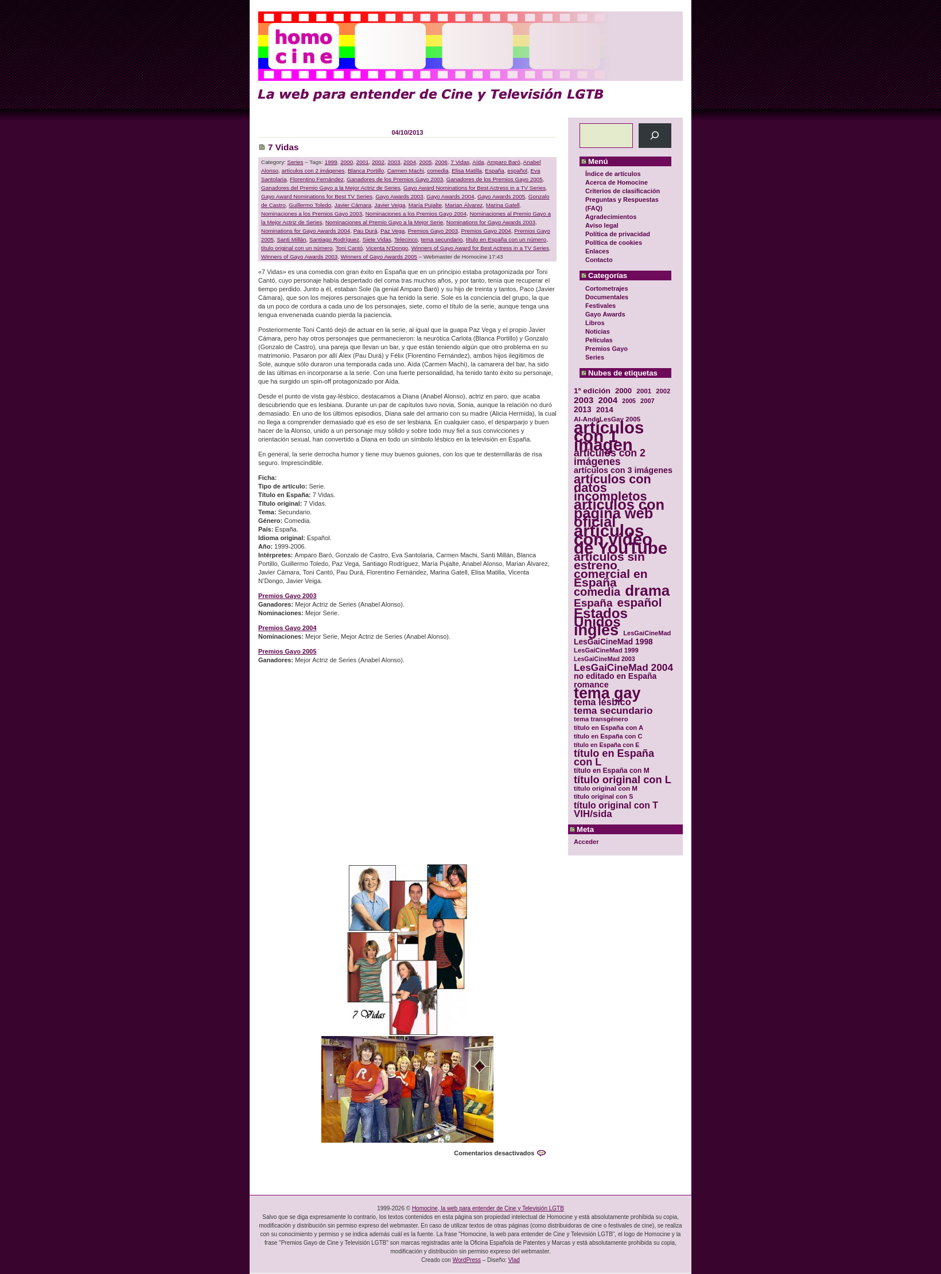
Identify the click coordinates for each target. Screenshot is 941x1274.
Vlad (514, 1260)
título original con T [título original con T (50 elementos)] (616, 805)
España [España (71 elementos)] (593, 603)
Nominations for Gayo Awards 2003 (490, 222)
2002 (378, 162)
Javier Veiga (389, 205)
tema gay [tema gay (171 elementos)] (607, 693)
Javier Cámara (353, 205)
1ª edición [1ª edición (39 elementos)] (592, 390)
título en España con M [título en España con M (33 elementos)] (612, 771)
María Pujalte (425, 205)
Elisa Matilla (467, 170)
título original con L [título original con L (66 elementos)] (622, 779)
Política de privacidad (617, 233)
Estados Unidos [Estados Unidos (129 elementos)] (601, 617)
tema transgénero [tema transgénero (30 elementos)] (601, 719)
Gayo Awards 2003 (399, 196)
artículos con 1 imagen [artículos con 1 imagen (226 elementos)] (609, 436)
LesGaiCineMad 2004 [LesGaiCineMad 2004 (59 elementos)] (623, 667)
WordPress (467, 1260)
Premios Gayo (606, 348)
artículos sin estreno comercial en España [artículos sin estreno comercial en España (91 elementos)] (611, 569)
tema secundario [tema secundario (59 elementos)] (613, 710)
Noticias (597, 331)
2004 (409, 162)
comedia (437, 170)
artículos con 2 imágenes (313, 170)
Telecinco (406, 239)
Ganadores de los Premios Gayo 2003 (395, 179)
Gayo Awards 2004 (450, 196)
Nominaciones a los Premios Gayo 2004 (415, 213)
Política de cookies (613, 242)
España (494, 170)
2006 (441, 162)
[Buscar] (655, 135)
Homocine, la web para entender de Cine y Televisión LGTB (488, 1208)
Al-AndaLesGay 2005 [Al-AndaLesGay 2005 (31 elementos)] (607, 419)
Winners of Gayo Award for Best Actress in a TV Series (480, 248)
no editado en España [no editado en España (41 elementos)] (615, 676)
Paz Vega (392, 231)
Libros (595, 322)
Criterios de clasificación (622, 190)
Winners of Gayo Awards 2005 (379, 256)
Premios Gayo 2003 (433, 231)
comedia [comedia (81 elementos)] (597, 592)
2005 (425, 162)
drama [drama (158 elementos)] (647, 591)
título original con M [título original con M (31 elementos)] (605, 788)
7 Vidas (283, 147)
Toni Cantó (349, 248)
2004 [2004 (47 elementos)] (607, 400)
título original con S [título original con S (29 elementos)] (603, 796)
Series (594, 357)
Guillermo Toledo (310, 205)
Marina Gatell (503, 205)
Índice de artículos (613, 173)
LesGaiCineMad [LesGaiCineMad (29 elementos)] (647, 633)
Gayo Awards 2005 (501, 196)
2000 (346, 162)
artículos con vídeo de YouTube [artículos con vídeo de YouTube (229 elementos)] (620, 539)
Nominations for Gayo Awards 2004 (305, 231)
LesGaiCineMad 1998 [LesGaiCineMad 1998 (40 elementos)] (613, 642)
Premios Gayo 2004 (486, 231)
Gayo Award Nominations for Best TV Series (316, 196)
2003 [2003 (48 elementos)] (583, 400)
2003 (394, 162)
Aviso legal (602, 225)
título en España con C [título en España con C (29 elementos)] (608, 736)
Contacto (599, 259)
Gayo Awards (605, 314)
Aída (478, 162)
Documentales (606, 297)
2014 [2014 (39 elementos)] (604, 409)
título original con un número (297, 248)
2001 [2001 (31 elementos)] (643, 390)
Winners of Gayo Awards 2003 (299, 256)
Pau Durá (365, 231)
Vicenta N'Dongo (387, 248)
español (517, 170)
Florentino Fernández (317, 179)
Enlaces (597, 251)
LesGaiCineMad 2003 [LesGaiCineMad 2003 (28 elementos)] (604, 658)
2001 (362, 162)
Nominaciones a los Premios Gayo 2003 (311, 213)
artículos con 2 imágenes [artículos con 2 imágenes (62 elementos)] (610, 457)
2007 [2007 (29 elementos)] (647, 400)
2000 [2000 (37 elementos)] (623, 390)
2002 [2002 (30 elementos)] (663, 391)
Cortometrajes (606, 288)
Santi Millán (291, 239)
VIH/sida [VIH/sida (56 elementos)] (593, 814)
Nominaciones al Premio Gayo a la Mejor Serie (384, 222)
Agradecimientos (610, 216)
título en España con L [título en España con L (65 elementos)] (614, 758)
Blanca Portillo (366, 170)
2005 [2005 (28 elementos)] (629, 400)
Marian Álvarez (464, 205)
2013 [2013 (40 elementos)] (583, 409)
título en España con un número (506, 239)
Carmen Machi (405, 170)
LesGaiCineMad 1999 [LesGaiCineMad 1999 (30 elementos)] (606, 650)
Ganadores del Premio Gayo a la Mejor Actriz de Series (330, 188)
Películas (599, 340)
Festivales (600, 305)
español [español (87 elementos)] (639, 602)
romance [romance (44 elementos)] (591, 685)
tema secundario (442, 239)
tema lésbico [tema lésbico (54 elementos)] (602, 702)
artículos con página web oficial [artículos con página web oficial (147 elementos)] (619, 513)
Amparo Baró (503, 162)
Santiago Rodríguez (334, 239)
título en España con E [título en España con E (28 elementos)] (606, 744)
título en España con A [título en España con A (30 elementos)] (608, 727)
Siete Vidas (377, 239)
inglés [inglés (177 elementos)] (596, 630)
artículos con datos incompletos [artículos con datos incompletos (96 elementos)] (612, 488)
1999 (331, 162)
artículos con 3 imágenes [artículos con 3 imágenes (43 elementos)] (623, 470)
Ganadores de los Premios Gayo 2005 (494, 179)
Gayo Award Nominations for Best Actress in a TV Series (474, 188)
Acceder (586, 841)
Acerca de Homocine (616, 182)
